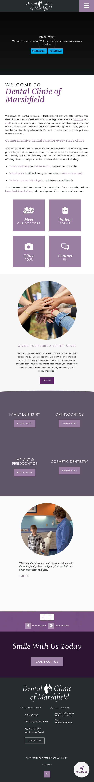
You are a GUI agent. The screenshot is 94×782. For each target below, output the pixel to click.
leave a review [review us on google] (58, 626)
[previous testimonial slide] (43, 617)
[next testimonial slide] (50, 617)
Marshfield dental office (18, 191)
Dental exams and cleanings (25, 180)
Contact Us (46, 662)
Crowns (13, 166)
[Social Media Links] (81, 769)
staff (8, 123)
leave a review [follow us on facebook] (35, 626)
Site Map (47, 764)
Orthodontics (16, 173)
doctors (78, 119)
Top (47, 774)
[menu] (86, 6)
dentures (23, 166)
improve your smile (72, 173)
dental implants (44, 166)
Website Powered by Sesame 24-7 (47, 758)
